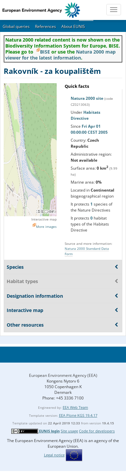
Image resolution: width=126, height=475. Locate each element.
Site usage (69, 430)
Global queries (16, 26)
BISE (45, 52)
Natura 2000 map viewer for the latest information (60, 55)
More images (46, 226)
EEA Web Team (75, 407)
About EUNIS (73, 26)
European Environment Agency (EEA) (63, 375)
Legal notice (54, 454)
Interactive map (44, 219)
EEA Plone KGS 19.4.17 (78, 415)
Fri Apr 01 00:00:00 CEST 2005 (89, 129)
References (45, 26)
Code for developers (97, 430)
